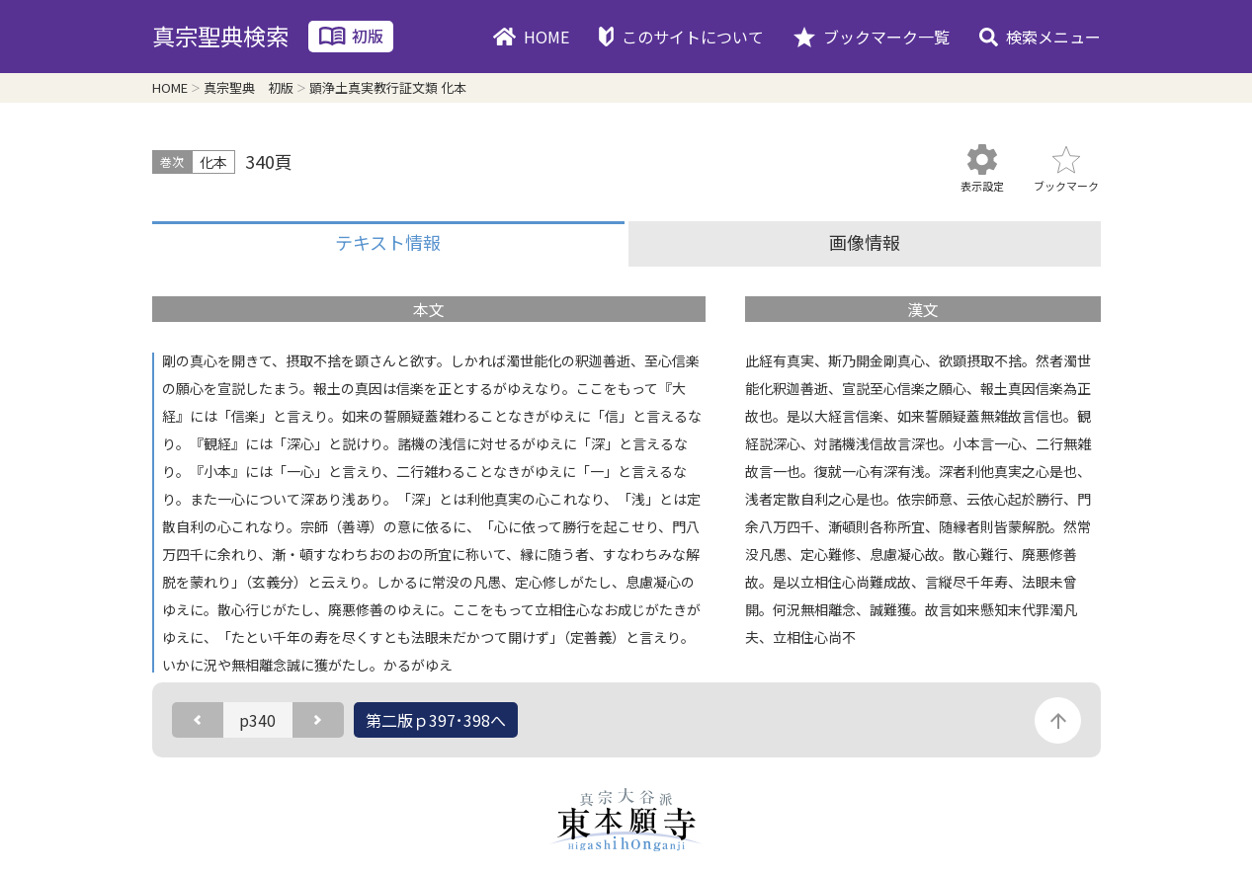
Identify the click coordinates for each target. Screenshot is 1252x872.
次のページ (318, 720)
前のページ (197, 720)
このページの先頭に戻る (1058, 720)
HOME (546, 36)
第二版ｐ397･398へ (436, 720)
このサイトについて (693, 36)
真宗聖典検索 (220, 35)
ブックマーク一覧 (886, 36)
